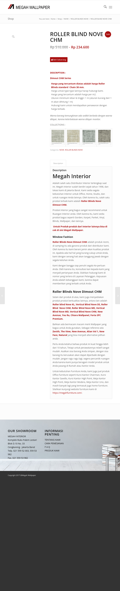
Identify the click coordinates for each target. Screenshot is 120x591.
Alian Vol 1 (92, 331)
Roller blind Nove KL (63, 304)
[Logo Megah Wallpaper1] (29, 7)
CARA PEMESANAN (54, 443)
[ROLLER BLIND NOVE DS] (2, 295)
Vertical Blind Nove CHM (83, 311)
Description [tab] (58, 163)
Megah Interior (71, 176)
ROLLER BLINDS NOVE (74, 150)
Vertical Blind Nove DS (88, 304)
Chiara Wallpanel (80, 315)
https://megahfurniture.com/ (67, 392)
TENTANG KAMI (52, 439)
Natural (63, 335)
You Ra (66, 315)
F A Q (47, 446)
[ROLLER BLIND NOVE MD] (117, 295)
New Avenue (79, 331)
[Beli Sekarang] (59, 59)
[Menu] (110, 7)
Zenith (56, 331)
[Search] (104, 7)
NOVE (62, 150)
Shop (11, 18)
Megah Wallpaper (73, 230)
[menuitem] (104, 7)
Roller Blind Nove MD (83, 308)
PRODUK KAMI (52, 450)
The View (66, 331)
